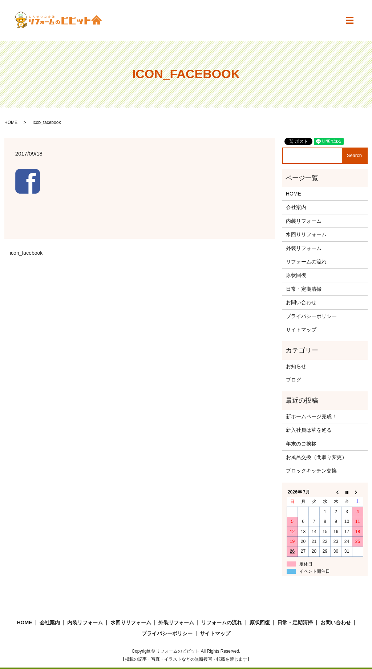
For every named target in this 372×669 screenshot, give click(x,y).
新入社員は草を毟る (309, 430)
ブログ (293, 380)
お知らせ (296, 366)
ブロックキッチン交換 (311, 470)
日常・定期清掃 (304, 289)
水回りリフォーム (306, 234)
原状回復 (296, 275)
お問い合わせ (301, 302)
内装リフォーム (304, 221)
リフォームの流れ (306, 262)
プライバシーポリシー (311, 316)
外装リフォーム (304, 248)
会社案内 (296, 207)
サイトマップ (301, 330)
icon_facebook (26, 253)
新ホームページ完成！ (311, 416)
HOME (10, 122)
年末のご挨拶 (301, 444)
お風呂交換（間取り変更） (316, 457)
